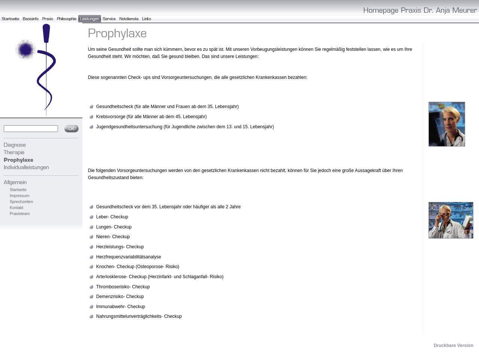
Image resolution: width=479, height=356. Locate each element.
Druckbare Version (453, 345)
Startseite (18, 189)
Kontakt (16, 207)
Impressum (20, 195)
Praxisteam (20, 213)
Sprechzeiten (21, 201)
